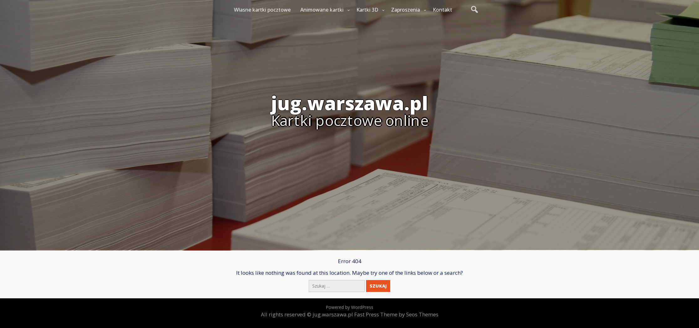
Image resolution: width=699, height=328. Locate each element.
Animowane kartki (322, 9)
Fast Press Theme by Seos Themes (396, 314)
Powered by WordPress (349, 307)
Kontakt (442, 9)
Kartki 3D (367, 9)
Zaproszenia (405, 9)
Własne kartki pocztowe (262, 9)
